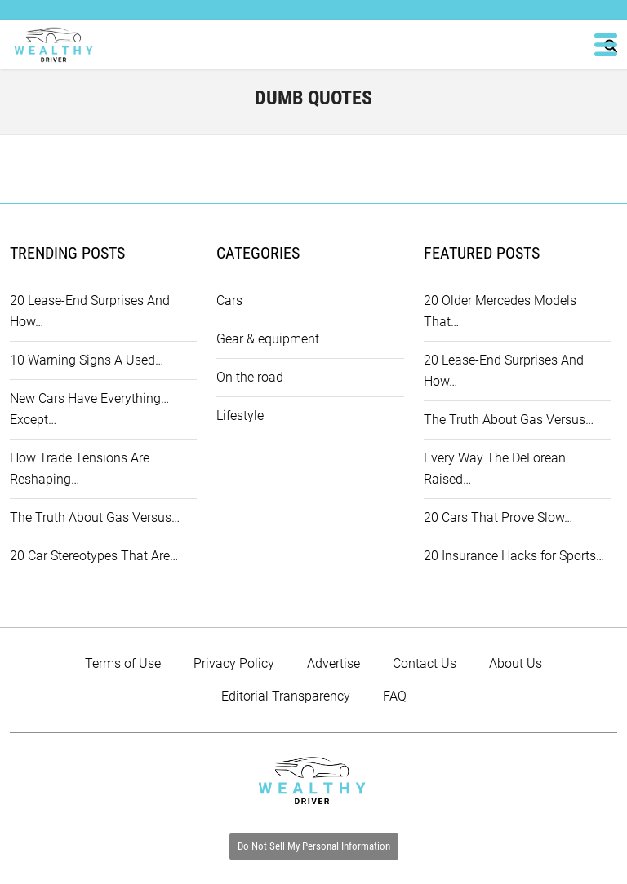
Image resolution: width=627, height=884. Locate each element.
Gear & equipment (267, 339)
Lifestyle (240, 415)
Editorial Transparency (285, 696)
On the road (249, 377)
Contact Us (424, 663)
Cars (229, 300)
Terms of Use (123, 663)
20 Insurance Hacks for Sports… (514, 556)
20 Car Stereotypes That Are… (94, 556)
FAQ (395, 696)
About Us (515, 663)
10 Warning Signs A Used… (86, 360)
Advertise (333, 663)
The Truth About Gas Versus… (95, 517)
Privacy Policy (233, 663)
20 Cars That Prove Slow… (498, 517)
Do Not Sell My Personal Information (314, 846)
